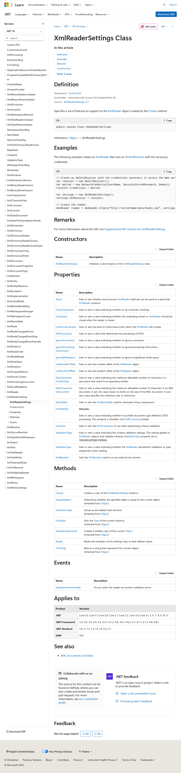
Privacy (77, 760)
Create (152, 111)
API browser (78, 26)
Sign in (173, 4)
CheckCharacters (65, 309)
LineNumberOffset (65, 364)
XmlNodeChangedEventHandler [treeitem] (24, 341)
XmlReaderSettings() (66, 263)
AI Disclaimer (11, 760)
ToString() (61, 548)
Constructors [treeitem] (17, 407)
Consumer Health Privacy (101, 760)
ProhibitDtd (62, 409)
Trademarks (146, 760)
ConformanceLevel (66, 326)
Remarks (61, 63)
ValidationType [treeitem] (15, 160)
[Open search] (164, 5)
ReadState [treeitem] (12, 150)
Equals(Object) (63, 499)
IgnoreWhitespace (65, 357)
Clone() (59, 493)
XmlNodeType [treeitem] (14, 361)
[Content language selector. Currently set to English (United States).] (20, 751)
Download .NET (166, 14)
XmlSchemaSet (105, 426)
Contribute (63, 760)
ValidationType (132, 436)
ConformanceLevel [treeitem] (17, 49)
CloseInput (61, 316)
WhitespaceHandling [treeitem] (18, 165)
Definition (62, 54)
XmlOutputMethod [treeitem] (17, 371)
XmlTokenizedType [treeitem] (17, 462)
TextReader (155, 316)
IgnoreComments (65, 340)
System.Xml (75, 93)
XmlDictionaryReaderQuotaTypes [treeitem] (25, 245)
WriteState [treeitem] (13, 170)
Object (73, 138)
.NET (66, 26)
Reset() (59, 541)
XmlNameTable (105, 402)
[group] (115, 193)
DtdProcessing (63, 333)
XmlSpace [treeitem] (12, 442)
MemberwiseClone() (66, 531)
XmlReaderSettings (134, 263)
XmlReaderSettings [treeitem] (20, 402)
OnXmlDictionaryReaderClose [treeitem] (23, 144)
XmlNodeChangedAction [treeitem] (20, 331)
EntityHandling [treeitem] (15, 60)
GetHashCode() (64, 510)
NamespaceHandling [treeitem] (18, 129)
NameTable (61, 402)
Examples (62, 59)
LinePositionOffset (65, 371)
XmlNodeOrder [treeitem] (15, 351)
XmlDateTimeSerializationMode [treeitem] (24, 220)
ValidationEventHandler (68, 587)
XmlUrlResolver (134, 157)
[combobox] (24, 31)
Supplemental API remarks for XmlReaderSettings (134, 229)
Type (96, 520)
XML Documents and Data (77, 655)
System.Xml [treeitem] (13, 44)
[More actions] (172, 26)
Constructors (64, 68)
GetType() (61, 520)
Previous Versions (32, 760)
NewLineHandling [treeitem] (16, 140)
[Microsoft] (6, 4)
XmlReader (114, 111)
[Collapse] (43, 24)
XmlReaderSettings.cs (75, 101)
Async (59, 299)
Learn (57, 26)
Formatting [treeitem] (13, 65)
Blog (48, 760)
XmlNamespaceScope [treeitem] (18, 316)
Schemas (60, 426)
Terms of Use (129, 760)
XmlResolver (62, 457)
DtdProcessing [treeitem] (15, 54)
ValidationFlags (64, 432)
